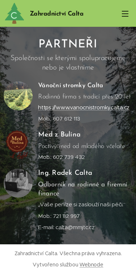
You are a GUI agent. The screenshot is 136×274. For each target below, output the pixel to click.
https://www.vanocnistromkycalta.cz (83, 107)
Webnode (91, 264)
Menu (125, 13)
